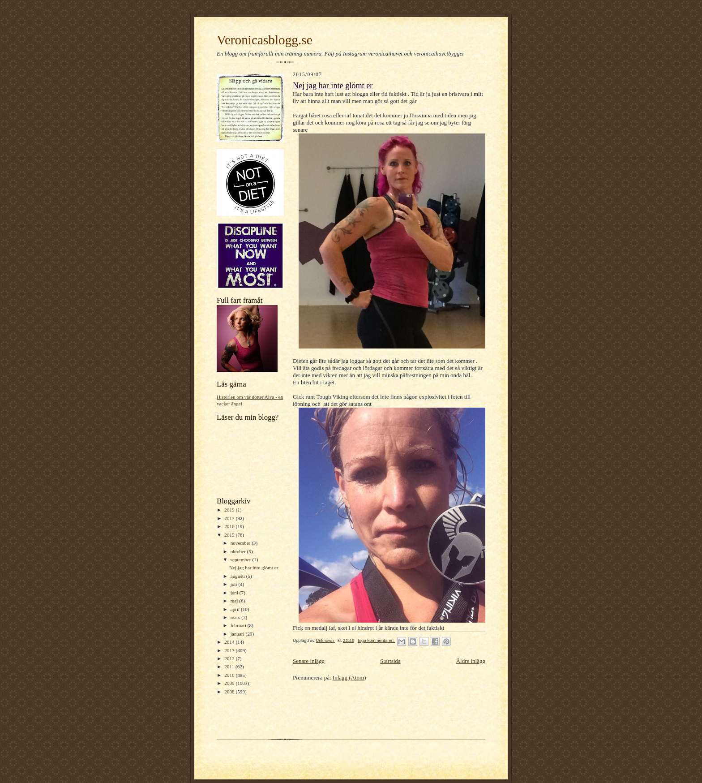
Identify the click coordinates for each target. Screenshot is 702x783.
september (242, 559)
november (241, 543)
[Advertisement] (345, 709)
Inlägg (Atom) (349, 677)
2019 (229, 509)
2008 (229, 691)
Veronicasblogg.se (264, 40)
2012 (229, 658)
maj (235, 600)
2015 (229, 535)
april (236, 609)
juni (235, 592)
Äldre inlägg (470, 661)
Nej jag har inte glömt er (253, 567)
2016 (229, 526)
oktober (239, 551)
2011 (229, 666)
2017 (229, 518)
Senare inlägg (309, 661)
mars (236, 617)
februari (239, 625)
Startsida (390, 661)
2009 (229, 683)
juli (235, 584)
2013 (229, 650)
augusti (238, 576)
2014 (229, 642)
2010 (229, 675)
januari (238, 634)
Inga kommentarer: (376, 640)
